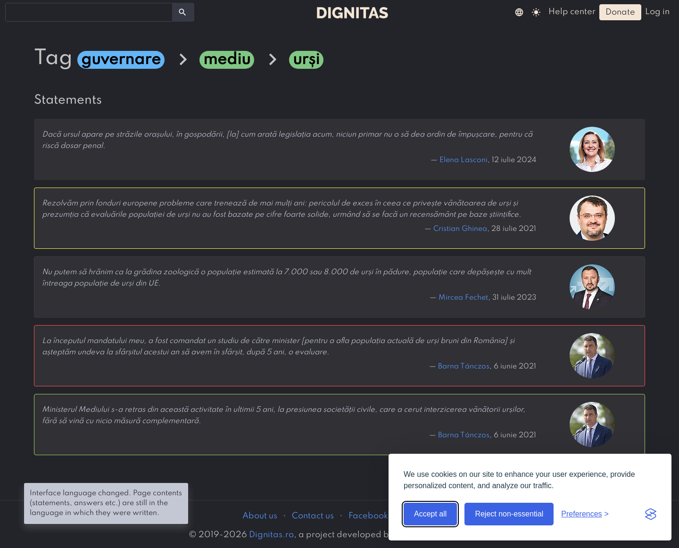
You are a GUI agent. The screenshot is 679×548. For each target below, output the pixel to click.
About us (259, 516)
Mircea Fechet (463, 298)
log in (657, 12)
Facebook (368, 516)
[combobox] (89, 12)
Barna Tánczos (463, 366)
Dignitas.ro (271, 535)
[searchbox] (14, 11)
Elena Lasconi (463, 160)
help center (572, 12)
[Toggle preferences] (585, 514)
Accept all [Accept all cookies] (430, 514)
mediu (226, 60)
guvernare (121, 60)
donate (620, 12)
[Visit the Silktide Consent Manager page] (650, 514)
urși (306, 60)
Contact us (313, 516)
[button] (519, 11)
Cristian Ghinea (460, 229)
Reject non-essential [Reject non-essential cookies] (509, 514)
